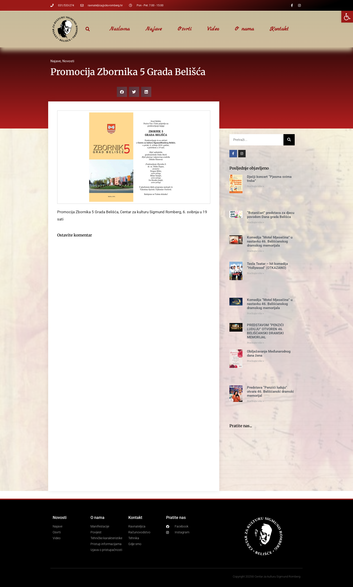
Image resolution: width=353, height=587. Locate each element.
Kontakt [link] (279, 29)
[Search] (289, 139)
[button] (88, 29)
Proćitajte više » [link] (255, 186)
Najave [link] (153, 29)
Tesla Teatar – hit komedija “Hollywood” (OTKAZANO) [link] (267, 266)
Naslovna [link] (119, 29)
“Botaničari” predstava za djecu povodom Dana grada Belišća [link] (270, 215)
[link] (347, 17)
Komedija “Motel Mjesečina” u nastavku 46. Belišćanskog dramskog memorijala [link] (269, 241)
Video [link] (213, 29)
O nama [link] (244, 29)
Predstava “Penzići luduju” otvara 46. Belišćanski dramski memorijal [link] (270, 391)
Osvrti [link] (185, 29)
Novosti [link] (68, 61)
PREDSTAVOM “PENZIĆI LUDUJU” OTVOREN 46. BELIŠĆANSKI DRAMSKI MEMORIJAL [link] (265, 331)
